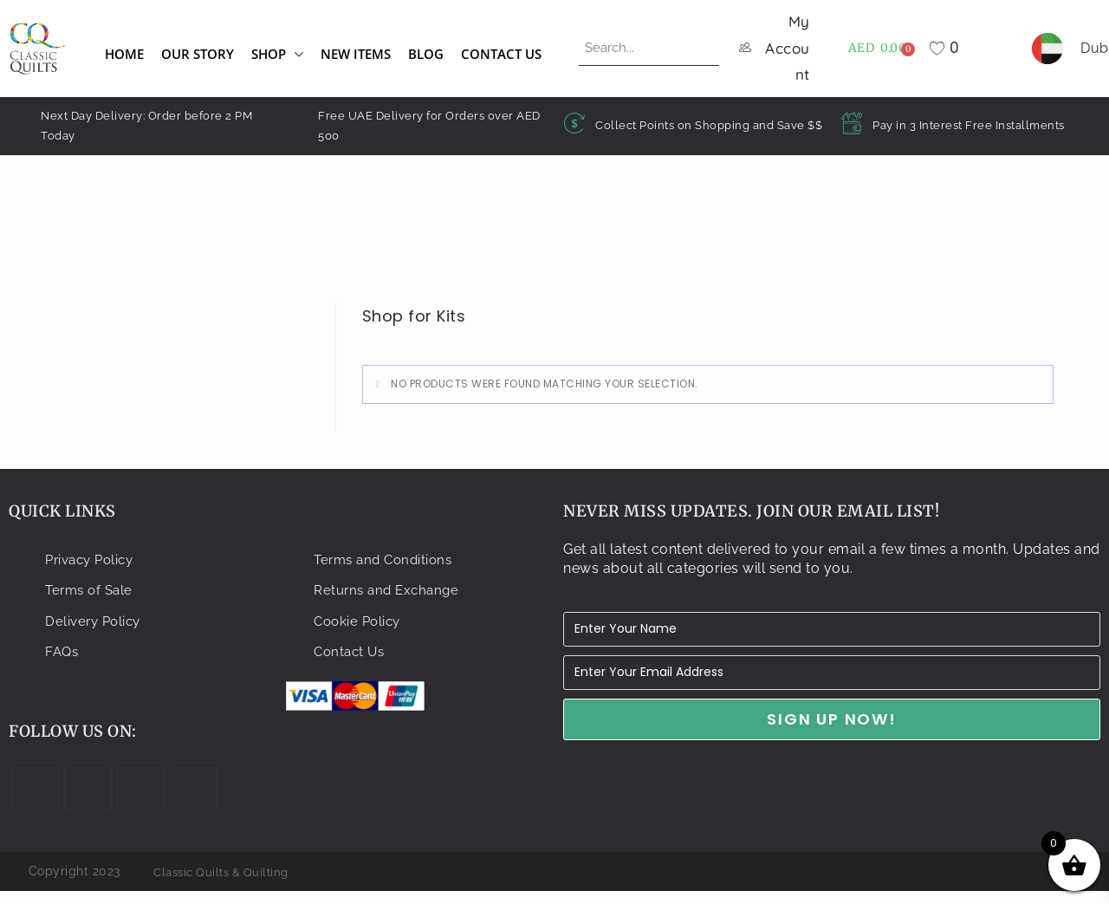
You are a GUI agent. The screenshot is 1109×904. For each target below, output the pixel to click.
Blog (426, 59)
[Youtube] (193, 799)
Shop (277, 59)
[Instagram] (141, 799)
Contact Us (501, 59)
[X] (35, 799)
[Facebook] (88, 799)
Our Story (197, 59)
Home (124, 59)
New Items (356, 59)
